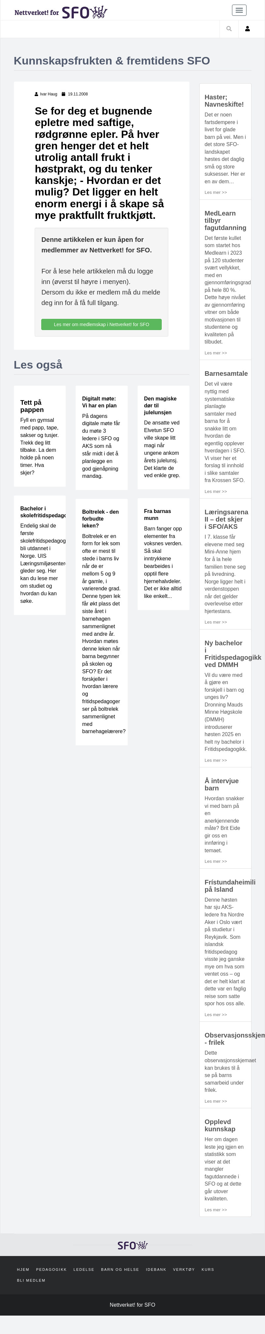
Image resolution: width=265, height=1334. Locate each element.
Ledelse (84, 1288)
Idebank (156, 1288)
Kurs (208, 1288)
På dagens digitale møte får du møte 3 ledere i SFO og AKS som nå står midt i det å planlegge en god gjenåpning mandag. (101, 446)
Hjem (23, 1288)
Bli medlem (31, 1299)
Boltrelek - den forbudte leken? (100, 519)
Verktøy (184, 1288)
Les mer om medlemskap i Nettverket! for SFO (101, 324)
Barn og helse (120, 1288)
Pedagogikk (51, 1288)
